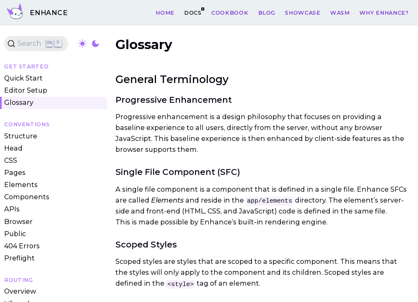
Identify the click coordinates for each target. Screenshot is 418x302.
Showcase (302, 12)
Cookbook (229, 12)
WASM (340, 12)
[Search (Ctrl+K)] (36, 43)
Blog (267, 12)
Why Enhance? (384, 12)
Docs (193, 12)
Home (165, 12)
